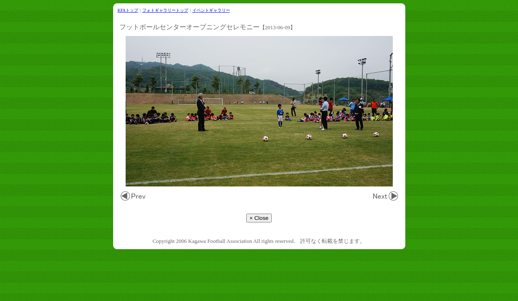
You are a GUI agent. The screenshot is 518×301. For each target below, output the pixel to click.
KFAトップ (128, 10)
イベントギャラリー (211, 10)
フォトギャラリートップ (165, 10)
